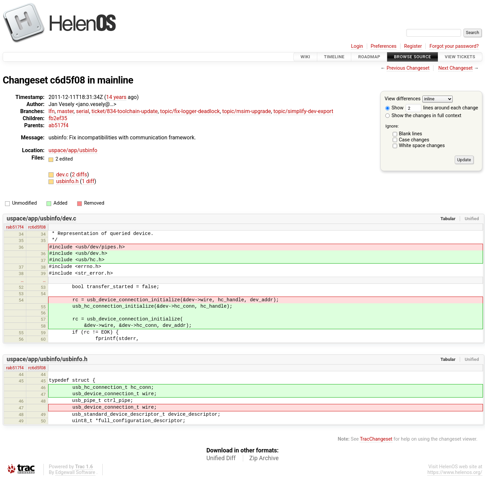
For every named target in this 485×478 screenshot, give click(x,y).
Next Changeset (455, 68)
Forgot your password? (454, 46)
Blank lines (410, 134)
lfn (51, 111)
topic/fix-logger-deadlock (190, 111)
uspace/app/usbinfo (72, 150)
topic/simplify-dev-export (303, 111)
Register (413, 46)
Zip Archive (264, 458)
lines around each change (442, 108)
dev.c (63, 174)
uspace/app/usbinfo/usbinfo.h (47, 359)
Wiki (305, 56)
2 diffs (79, 174)
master (65, 111)
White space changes (422, 145)
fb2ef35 (57, 118)
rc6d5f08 (37, 227)
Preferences (383, 46)
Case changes (414, 140)
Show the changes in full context (423, 115)
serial (82, 111)
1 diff (88, 181)
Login (357, 46)
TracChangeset (376, 439)
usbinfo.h (68, 181)
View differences (403, 99)
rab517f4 (15, 227)
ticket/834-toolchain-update (125, 111)
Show (394, 108)
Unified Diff (221, 458)
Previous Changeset (408, 68)
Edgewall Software (75, 472)
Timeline (334, 56)
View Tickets (460, 56)
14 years (116, 97)
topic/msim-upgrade (246, 111)
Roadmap (369, 56)
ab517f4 (58, 125)
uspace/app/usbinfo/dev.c (41, 218)
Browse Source (412, 56)
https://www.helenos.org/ (454, 472)
